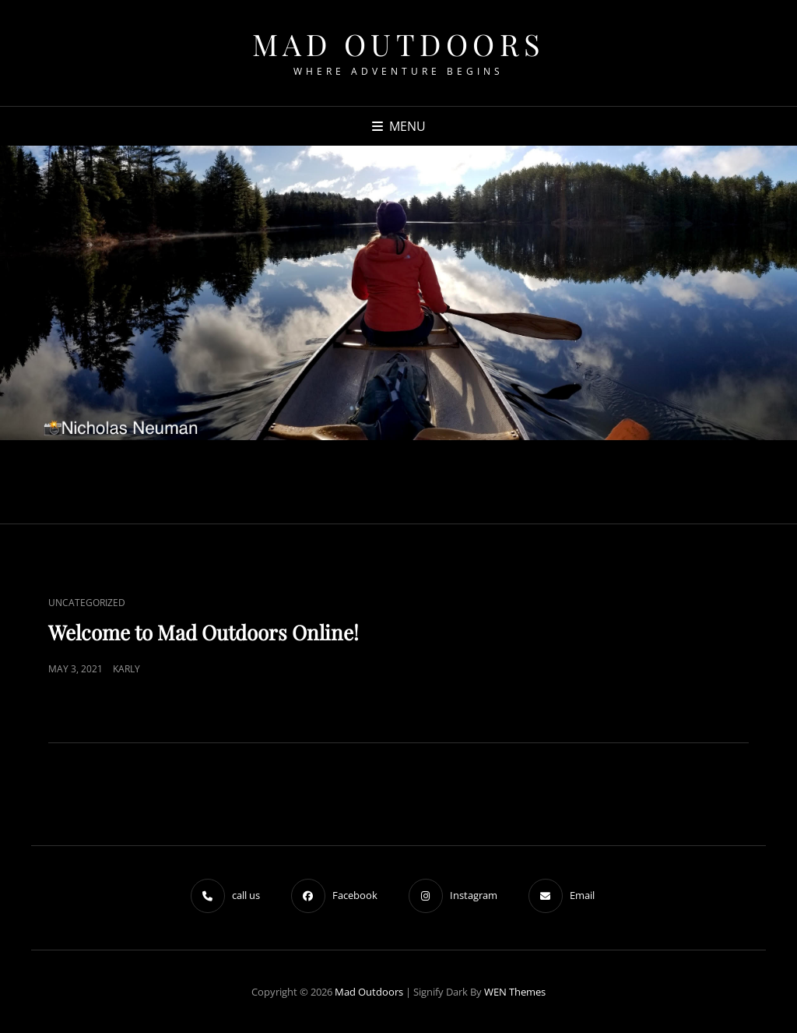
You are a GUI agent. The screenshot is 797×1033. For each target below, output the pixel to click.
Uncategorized (86, 602)
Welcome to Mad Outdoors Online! (203, 632)
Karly (126, 668)
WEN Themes (515, 992)
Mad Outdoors (399, 44)
